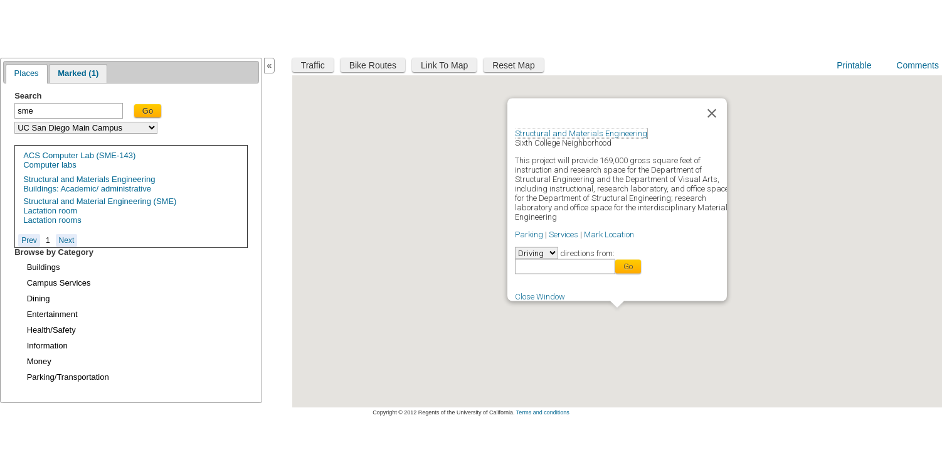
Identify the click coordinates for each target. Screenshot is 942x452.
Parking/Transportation (68, 377)
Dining (38, 298)
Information (47, 345)
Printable (854, 65)
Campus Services (59, 283)
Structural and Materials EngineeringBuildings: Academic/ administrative (89, 184)
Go (147, 111)
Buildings (43, 267)
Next (67, 240)
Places (26, 73)
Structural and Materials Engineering (581, 132)
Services (563, 234)
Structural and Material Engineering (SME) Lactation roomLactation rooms (99, 210)
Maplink (42, 27)
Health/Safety (51, 330)
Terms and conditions (542, 412)
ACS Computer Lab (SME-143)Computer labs (79, 160)
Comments (917, 65)
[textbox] (68, 111)
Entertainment (52, 314)
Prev (29, 240)
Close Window (540, 296)
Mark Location (609, 234)
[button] (617, 315)
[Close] (712, 113)
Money (39, 361)
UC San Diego (861, 27)
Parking (529, 234)
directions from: (586, 252)
